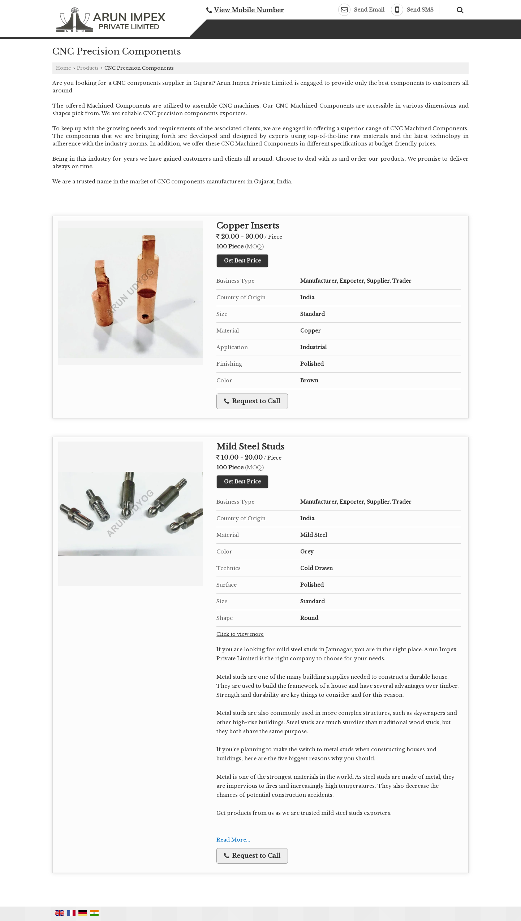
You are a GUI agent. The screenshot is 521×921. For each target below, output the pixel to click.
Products (88, 68)
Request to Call (252, 401)
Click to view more (240, 634)
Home (63, 68)
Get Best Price (242, 260)
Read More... (233, 840)
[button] (249, 10)
